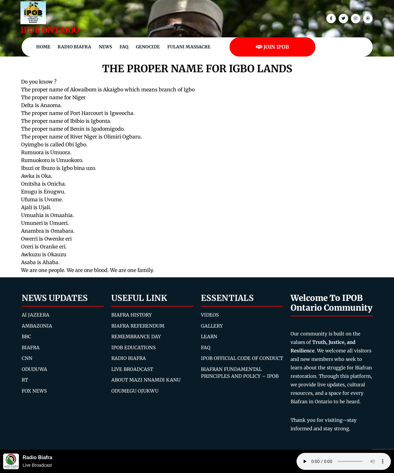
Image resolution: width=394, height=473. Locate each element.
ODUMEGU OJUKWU (134, 391)
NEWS (105, 47)
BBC (26, 337)
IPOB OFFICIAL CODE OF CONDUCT (242, 358)
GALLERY (212, 326)
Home (43, 47)
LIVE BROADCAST (132, 369)
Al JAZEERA (35, 315)
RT (25, 380)
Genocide (148, 47)
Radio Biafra (74, 47)
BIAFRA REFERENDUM (137, 326)
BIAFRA (31, 348)
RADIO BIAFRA (128, 358)
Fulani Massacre (188, 47)
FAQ (123, 47)
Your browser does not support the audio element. (344, 461)
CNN (27, 358)
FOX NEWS (34, 391)
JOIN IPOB (272, 47)
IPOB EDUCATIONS (133, 348)
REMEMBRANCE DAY (136, 337)
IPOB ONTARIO (49, 30)
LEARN (209, 337)
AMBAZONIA (37, 326)
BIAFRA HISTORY (131, 315)
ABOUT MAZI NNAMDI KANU (145, 380)
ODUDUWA (34, 369)
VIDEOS (210, 315)
